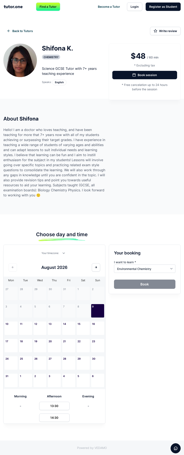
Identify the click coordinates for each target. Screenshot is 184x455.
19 (35, 341)
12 (35, 323)
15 (79, 323)
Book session (144, 75)
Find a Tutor (48, 6)
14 (64, 323)
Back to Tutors (20, 31)
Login (135, 6)
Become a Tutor (109, 6)
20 (50, 341)
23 (93, 341)
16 (93, 323)
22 (79, 341)
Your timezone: (50, 253)
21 (64, 341)
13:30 (54, 406)
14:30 (54, 417)
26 (36, 358)
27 (50, 358)
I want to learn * (125, 262)
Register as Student (163, 6)
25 (21, 358)
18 (21, 341)
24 (7, 358)
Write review (165, 31)
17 (6, 341)
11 (21, 323)
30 (93, 358)
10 (6, 323)
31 (6, 376)
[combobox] (64, 254)
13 (50, 323)
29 (79, 358)
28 (64, 358)
